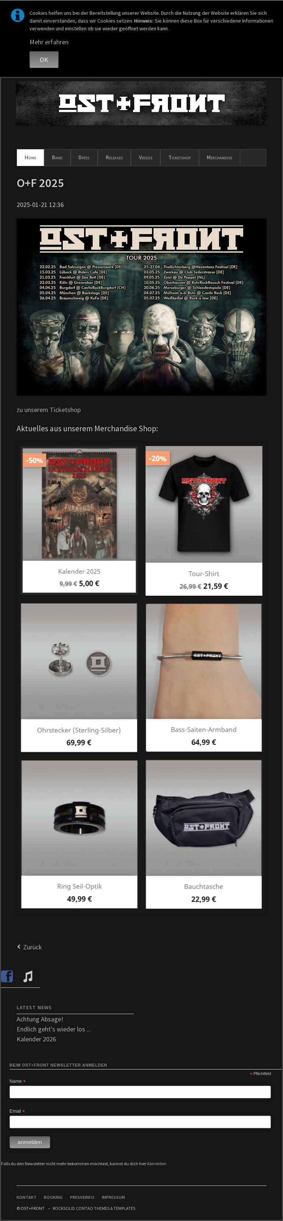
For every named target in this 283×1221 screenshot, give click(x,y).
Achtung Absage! (40, 1019)
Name (18, 1081)
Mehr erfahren (49, 42)
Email (17, 1111)
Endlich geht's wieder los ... (54, 1029)
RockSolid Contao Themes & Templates (94, 1208)
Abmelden (157, 1163)
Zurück (32, 947)
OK (44, 59)
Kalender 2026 (36, 1039)
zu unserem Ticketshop (49, 409)
